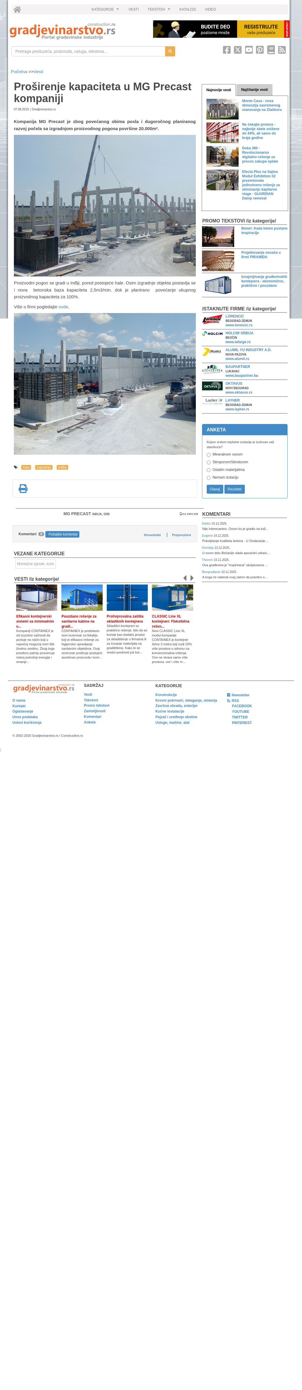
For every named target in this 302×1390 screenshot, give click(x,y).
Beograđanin (211, 572)
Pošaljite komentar (63, 534)
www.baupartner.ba (242, 376)
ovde (63, 306)
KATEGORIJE (106, 10)
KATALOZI (188, 9)
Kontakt (19, 706)
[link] (77, 31)
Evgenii (208, 535)
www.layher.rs (237, 409)
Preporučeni (181, 535)
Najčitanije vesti (254, 90)
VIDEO (210, 9)
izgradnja (44, 467)
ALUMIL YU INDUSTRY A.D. (249, 350)
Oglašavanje (22, 711)
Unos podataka (25, 717)
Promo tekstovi (97, 705)
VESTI (134, 9)
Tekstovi (91, 700)
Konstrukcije (166, 695)
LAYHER (233, 400)
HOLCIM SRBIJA (240, 333)
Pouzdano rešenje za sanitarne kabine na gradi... (78, 621)
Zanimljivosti (95, 711)
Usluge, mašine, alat (172, 723)
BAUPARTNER (238, 367)
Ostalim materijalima (229, 470)
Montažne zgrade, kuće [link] (35, 564)
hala (26, 467)
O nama (18, 700)
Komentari (216, 514)
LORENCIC (235, 316)
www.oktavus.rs (239, 392)
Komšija (208, 547)
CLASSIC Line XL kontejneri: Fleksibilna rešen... (170, 621)
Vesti (38, 71)
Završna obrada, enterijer (176, 706)
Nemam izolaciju (226, 477)
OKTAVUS (234, 384)
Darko (207, 523)
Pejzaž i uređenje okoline (176, 717)
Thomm (208, 559)
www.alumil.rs (237, 359)
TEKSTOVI (160, 10)
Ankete (90, 722)
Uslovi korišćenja (27, 723)
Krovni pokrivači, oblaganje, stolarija (186, 700)
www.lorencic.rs (239, 325)
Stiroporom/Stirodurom (230, 462)
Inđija (62, 467)
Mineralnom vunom (228, 454)
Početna (19, 71)
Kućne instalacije (169, 711)
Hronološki (152, 535)
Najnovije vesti (218, 90)
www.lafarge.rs (238, 342)
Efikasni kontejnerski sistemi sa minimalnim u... (35, 621)
